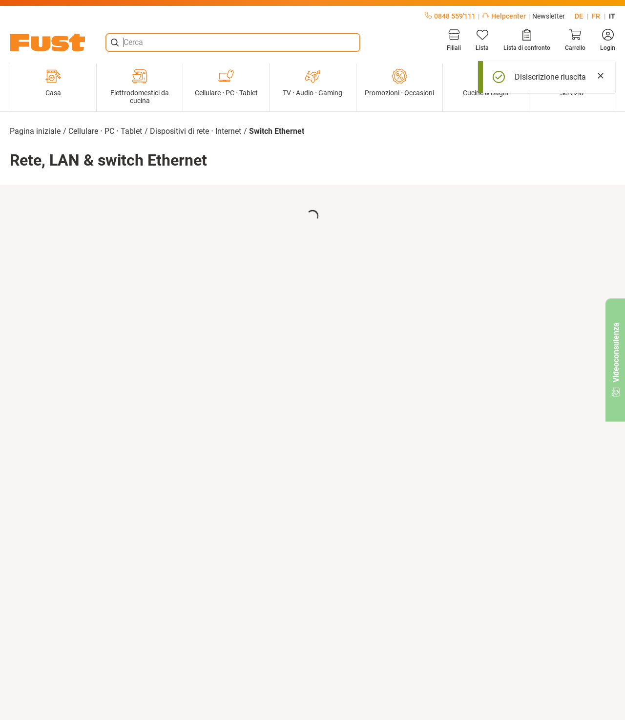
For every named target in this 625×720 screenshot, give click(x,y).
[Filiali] (454, 40)
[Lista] (482, 40)
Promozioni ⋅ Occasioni (399, 82)
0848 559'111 (450, 16)
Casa (53, 82)
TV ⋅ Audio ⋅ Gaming (312, 82)
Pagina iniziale (35, 131)
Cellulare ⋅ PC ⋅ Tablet (226, 82)
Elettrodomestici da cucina (139, 86)
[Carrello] (575, 40)
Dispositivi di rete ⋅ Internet (195, 131)
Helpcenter (504, 16)
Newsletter (548, 16)
